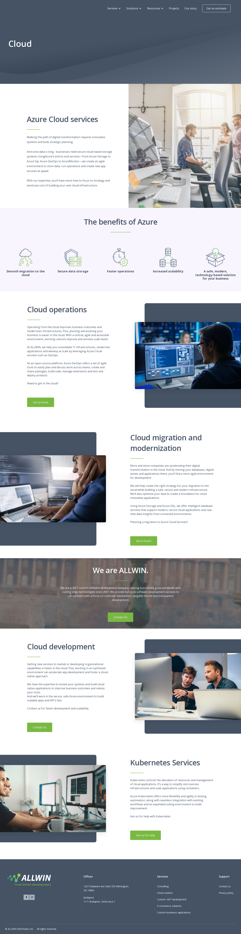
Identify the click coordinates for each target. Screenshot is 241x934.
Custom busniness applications (174, 912)
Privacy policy (226, 892)
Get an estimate (216, 8)
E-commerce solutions (169, 906)
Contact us (39, 728)
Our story (191, 8)
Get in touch (143, 542)
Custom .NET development (171, 899)
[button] (114, 8)
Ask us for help (145, 836)
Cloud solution (165, 892)
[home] (23, 8)
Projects (174, 8)
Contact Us (120, 617)
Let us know (40, 403)
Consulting (163, 886)
